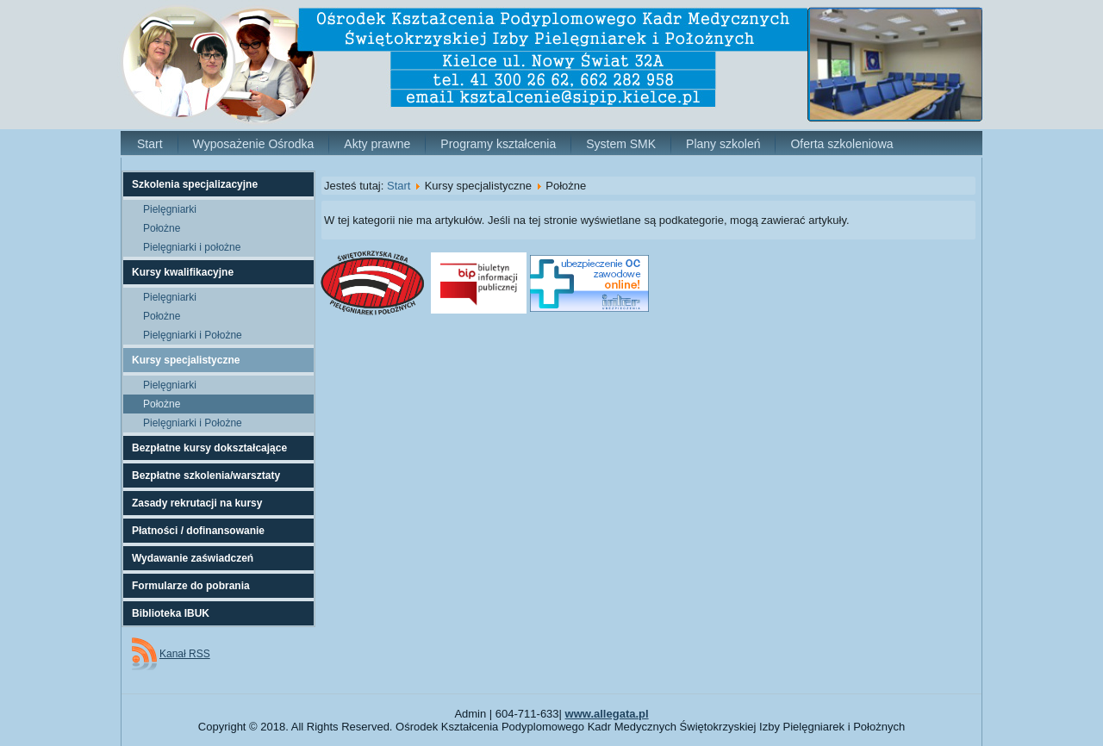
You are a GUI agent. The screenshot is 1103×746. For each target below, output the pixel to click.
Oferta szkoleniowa (841, 144)
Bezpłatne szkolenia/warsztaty (206, 475)
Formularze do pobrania (191, 586)
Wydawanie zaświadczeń (192, 558)
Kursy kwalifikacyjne (183, 272)
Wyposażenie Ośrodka (254, 144)
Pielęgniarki (169, 209)
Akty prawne (377, 144)
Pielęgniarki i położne (191, 247)
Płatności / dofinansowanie (198, 531)
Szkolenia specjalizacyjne (195, 184)
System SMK (621, 144)
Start (150, 144)
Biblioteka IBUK (170, 613)
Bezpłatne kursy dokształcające (209, 448)
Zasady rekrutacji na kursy (197, 503)
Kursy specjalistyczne (186, 360)
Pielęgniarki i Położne (192, 335)
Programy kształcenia (498, 144)
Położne (161, 228)
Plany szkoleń (723, 144)
